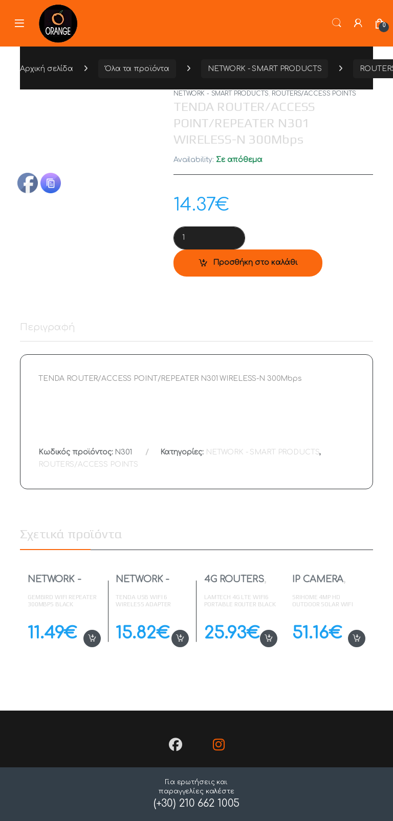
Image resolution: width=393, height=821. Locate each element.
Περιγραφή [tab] (47, 327)
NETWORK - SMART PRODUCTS (265, 69)
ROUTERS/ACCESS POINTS (314, 93)
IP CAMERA (317, 579)
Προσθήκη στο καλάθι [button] (92, 638)
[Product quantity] (209, 237)
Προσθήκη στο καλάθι (255, 262)
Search (336, 23)
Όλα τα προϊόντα (137, 69)
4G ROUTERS (234, 579)
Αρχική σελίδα (46, 69)
